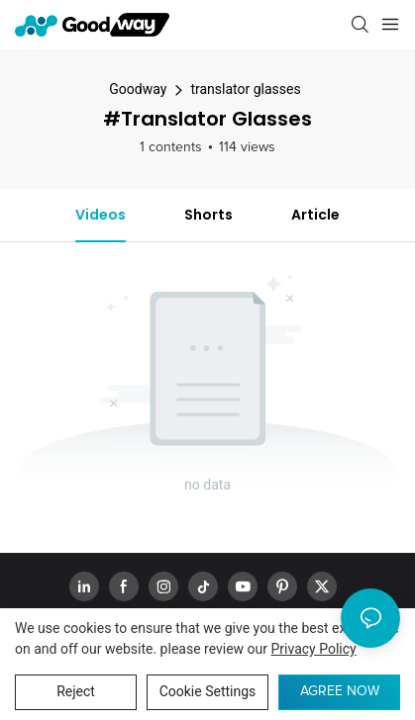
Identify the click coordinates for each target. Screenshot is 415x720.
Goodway (137, 89)
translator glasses (245, 89)
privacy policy (314, 649)
